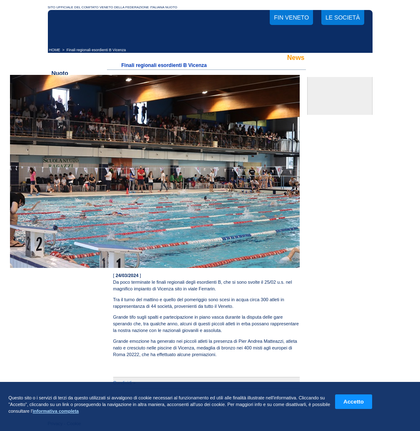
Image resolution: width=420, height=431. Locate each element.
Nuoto (59, 73)
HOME (54, 50)
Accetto (353, 402)
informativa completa (56, 411)
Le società (343, 17)
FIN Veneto (291, 17)
